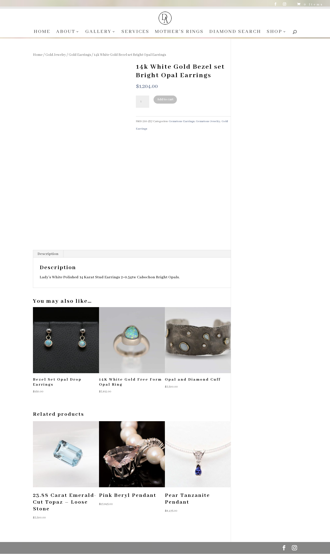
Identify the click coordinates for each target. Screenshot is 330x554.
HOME (42, 32)
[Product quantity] (142, 102)
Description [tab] (48, 253)
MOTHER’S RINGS (179, 32)
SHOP (274, 32)
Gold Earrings (80, 55)
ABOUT (65, 32)
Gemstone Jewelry (208, 121)
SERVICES (135, 32)
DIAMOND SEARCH (235, 32)
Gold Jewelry (55, 55)
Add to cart (165, 99)
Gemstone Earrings (182, 121)
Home (38, 55)
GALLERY (98, 32)
